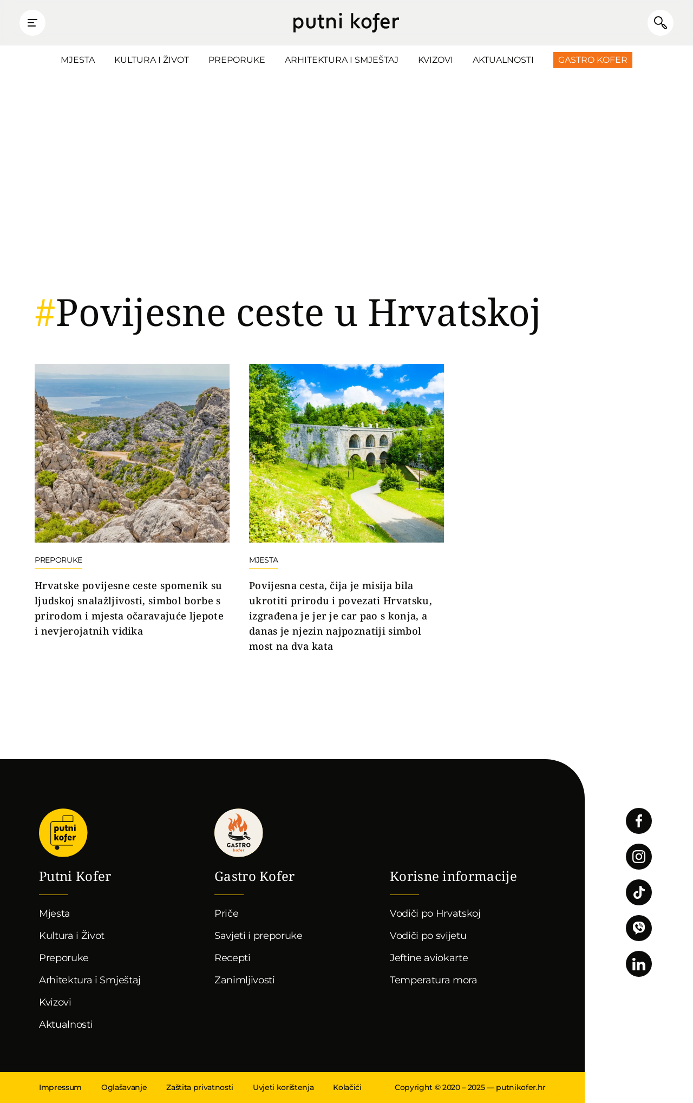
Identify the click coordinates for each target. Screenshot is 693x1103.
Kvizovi (435, 60)
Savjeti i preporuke (258, 936)
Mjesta (78, 60)
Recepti (232, 958)
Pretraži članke (661, 23)
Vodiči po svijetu (428, 936)
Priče (226, 913)
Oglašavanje (124, 1087)
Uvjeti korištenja (283, 1087)
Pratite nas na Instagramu (639, 857)
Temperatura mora (434, 980)
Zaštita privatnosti (199, 1087)
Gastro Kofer (592, 60)
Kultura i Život (151, 60)
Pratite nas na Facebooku (639, 821)
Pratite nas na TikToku (639, 892)
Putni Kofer (346, 22)
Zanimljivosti (244, 980)
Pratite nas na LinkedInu (639, 964)
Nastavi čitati (132, 501)
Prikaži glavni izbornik (32, 23)
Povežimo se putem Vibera (639, 928)
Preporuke (236, 60)
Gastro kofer (238, 832)
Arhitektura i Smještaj (341, 60)
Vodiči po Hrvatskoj (435, 913)
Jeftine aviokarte (429, 958)
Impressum (60, 1087)
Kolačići (347, 1087)
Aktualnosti (503, 60)
